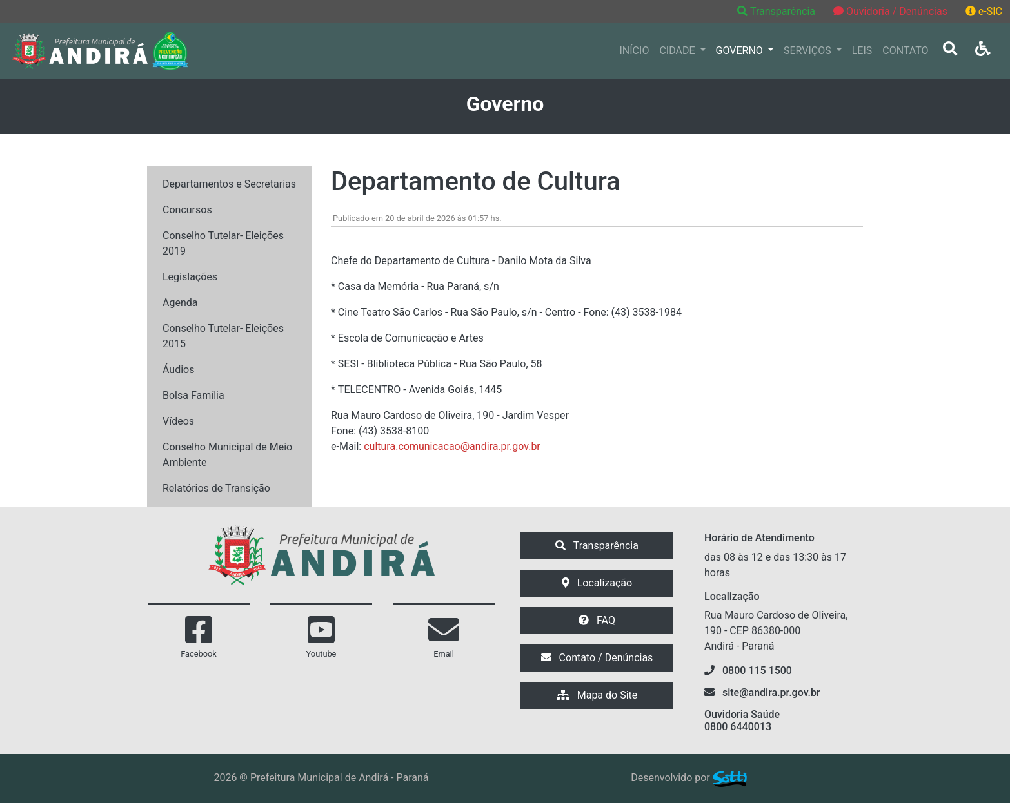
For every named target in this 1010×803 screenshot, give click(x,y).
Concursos (187, 210)
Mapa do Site (597, 695)
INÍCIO (634, 50)
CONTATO (905, 50)
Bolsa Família (193, 395)
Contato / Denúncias (597, 658)
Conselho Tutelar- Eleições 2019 (223, 243)
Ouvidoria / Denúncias (890, 11)
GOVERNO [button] (741, 50)
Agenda (180, 302)
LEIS (862, 50)
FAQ (597, 620)
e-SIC (983, 11)
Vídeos (178, 421)
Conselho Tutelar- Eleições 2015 (223, 336)
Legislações (190, 277)
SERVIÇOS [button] (809, 50)
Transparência (777, 11)
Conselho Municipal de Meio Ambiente (227, 455)
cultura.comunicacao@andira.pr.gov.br (452, 446)
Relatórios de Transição (216, 488)
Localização (597, 583)
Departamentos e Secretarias (229, 184)
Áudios (178, 369)
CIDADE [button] (678, 50)
